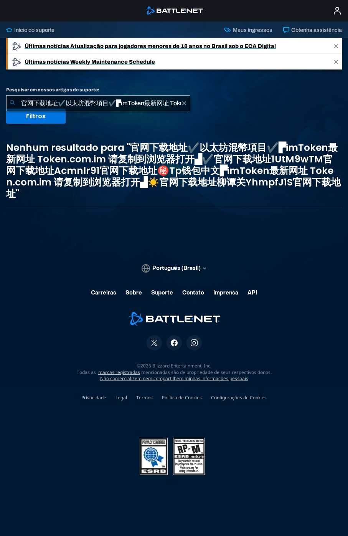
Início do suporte (30, 30)
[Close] (336, 46)
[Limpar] (184, 103)
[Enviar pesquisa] (12, 103)
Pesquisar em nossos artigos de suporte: (52, 90)
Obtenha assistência (312, 30)
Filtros (36, 116)
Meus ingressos (248, 30)
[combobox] (98, 103)
